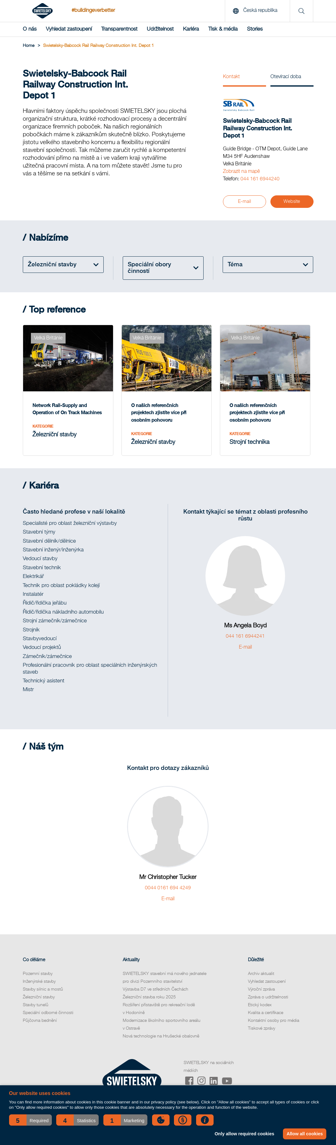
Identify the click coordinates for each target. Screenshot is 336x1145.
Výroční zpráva (261, 989)
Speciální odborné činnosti (48, 1013)
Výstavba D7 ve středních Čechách (155, 989)
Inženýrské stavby (39, 981)
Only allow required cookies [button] (244, 1133)
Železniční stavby (39, 997)
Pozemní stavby (37, 974)
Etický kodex (260, 1005)
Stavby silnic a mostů (43, 989)
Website (292, 201)
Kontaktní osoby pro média (273, 1020)
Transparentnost (119, 29)
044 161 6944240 (259, 179)
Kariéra (191, 29)
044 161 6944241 (245, 636)
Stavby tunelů (35, 1005)
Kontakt (231, 76)
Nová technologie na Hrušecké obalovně (161, 1036)
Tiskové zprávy (261, 1028)
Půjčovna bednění (40, 1020)
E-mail (244, 201)
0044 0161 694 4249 (168, 888)
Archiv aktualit (261, 974)
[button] (30, 1120)
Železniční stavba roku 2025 (149, 997)
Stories (255, 29)
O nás (30, 29)
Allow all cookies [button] (305, 1133)
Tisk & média (223, 29)
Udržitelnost (160, 29)
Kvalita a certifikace (265, 1013)
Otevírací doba (285, 76)
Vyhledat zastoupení (69, 29)
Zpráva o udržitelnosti (268, 997)
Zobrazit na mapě (241, 171)
